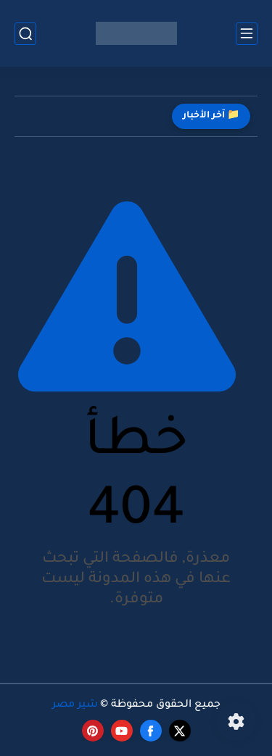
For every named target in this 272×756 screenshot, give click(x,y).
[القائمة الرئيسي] (246, 33)
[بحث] (25, 33)
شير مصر (75, 705)
